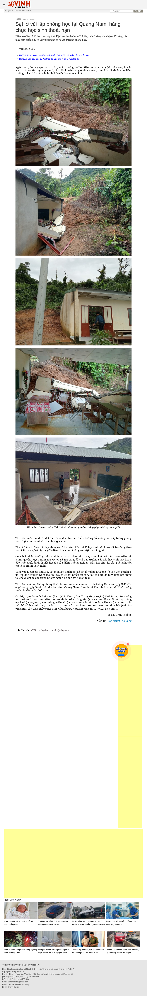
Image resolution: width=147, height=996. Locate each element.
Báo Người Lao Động (119, 620)
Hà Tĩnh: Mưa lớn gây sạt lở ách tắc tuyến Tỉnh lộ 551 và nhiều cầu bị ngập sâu (54, 55)
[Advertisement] (130, 691)
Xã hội (18, 19)
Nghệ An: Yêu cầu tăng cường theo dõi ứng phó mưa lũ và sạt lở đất (49, 59)
